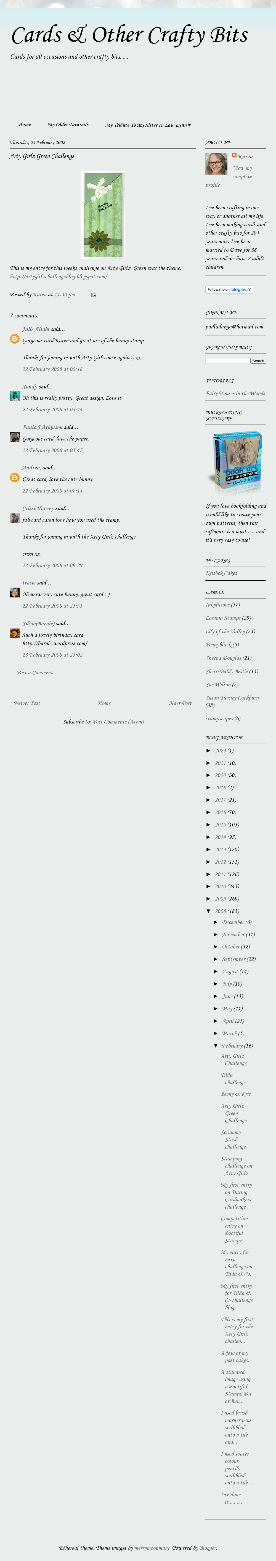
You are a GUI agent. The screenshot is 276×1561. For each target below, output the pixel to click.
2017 (221, 800)
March (230, 1033)
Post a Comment (35, 673)
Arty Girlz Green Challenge (233, 1113)
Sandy (29, 387)
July (227, 984)
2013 (221, 850)
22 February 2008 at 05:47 (52, 450)
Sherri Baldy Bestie (226, 671)
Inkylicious (217, 605)
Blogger (207, 1548)
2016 (221, 812)
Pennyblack (218, 645)
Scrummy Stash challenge (233, 1140)
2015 (221, 825)
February (233, 1046)
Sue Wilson (217, 685)
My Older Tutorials (67, 125)
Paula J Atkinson (42, 427)
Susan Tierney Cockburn (232, 698)
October (231, 947)
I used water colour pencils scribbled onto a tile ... (237, 1469)
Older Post (180, 703)
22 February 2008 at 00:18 (52, 369)
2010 (221, 886)
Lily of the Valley (225, 632)
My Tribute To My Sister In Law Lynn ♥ (148, 125)
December (233, 922)
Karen (245, 157)
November (234, 935)
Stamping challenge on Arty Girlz (236, 1166)
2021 (221, 763)
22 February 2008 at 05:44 (52, 410)
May (227, 1009)
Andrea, (31, 468)
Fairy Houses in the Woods (235, 393)
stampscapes (219, 719)
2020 (221, 775)
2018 (221, 788)
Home (24, 125)
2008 (221, 911)
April (228, 1021)
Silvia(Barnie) (38, 624)
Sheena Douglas (223, 658)
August (230, 972)
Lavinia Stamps (222, 618)
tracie (28, 583)
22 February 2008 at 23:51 (52, 606)
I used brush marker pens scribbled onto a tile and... (236, 1428)
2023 (221, 751)
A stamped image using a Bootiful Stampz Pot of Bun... (236, 1387)
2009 (221, 899)
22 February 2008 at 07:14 (52, 491)
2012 (221, 862)
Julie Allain (35, 329)
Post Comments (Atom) (117, 722)
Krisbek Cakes (221, 573)
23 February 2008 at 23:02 (52, 655)
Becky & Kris (235, 1094)
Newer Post (27, 703)
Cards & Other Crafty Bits (128, 35)
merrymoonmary (151, 1548)
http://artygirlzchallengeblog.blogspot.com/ (58, 277)
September (234, 959)
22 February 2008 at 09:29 (52, 565)
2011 (221, 874)
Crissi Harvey (38, 508)
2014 (221, 837)
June (228, 996)
